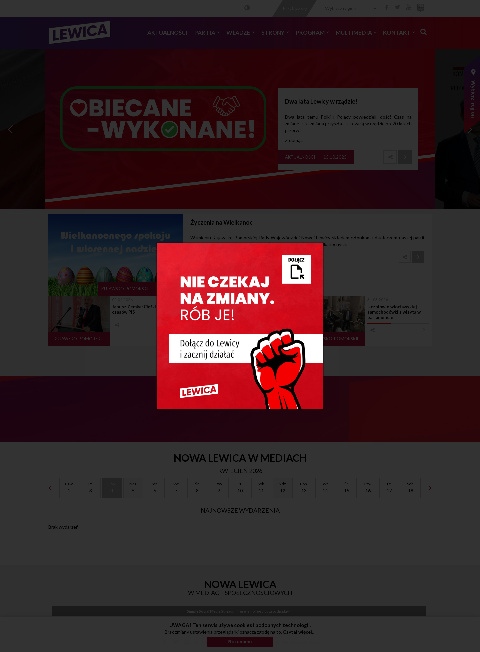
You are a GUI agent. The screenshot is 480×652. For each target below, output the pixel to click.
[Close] (317, 248)
